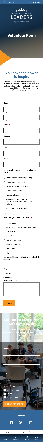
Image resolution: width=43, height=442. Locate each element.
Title (5, 147)
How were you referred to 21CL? (17, 218)
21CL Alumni (10, 249)
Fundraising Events (12, 195)
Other (8, 253)
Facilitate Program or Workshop (17, 186)
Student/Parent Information (17, 397)
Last (5, 121)
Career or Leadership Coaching (16, 208)
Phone (6, 159)
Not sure (9, 273)
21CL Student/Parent (13, 240)
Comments (7, 277)
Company (7, 136)
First (5, 113)
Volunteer (10, 394)
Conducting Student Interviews (16, 182)
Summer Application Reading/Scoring (19, 178)
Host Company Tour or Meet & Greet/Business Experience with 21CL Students (19, 201)
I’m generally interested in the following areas (19, 171)
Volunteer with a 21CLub (14, 190)
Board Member (11, 231)
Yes (7, 265)
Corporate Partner (12, 236)
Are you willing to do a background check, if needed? (21, 258)
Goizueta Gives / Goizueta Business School (21, 227)
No (7, 269)
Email (6, 125)
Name (6, 103)
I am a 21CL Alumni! (13, 244)
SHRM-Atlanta (11, 223)
